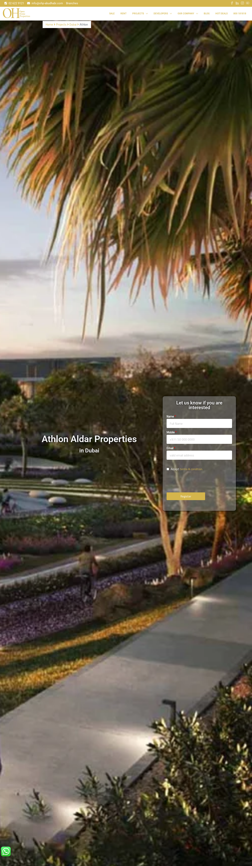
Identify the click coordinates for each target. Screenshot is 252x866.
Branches (72, 3)
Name (170, 416)
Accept (185, 469)
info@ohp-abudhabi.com (45, 3)
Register (186, 496)
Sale (112, 13)
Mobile (171, 432)
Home (49, 24)
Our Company (186, 13)
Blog (207, 13)
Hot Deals (221, 13)
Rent (123, 13)
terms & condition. (191, 469)
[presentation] (196, 482)
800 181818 (239, 13)
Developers (161, 13)
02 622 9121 (14, 3)
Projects (138, 13)
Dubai (73, 24)
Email (170, 448)
